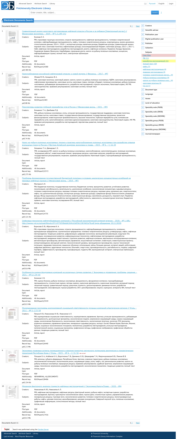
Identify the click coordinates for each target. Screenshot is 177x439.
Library (52, 3)
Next (138, 26)
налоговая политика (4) (152, 83)
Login (171, 3)
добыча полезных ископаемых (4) (156, 77)
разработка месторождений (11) (156, 61)
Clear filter (147, 55)
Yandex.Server (43, 429)
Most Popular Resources (24, 436)
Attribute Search (40, 3)
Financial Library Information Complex (107, 436)
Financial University (100, 433)
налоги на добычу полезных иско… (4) (158, 80)
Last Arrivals (8, 436)
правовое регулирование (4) (154, 72)
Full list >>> (146, 86)
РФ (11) (146, 58)
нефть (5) (146, 66)
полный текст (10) (150, 64)
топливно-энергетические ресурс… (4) (158, 75)
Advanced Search (25, 3)
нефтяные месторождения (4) (154, 69)
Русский (152, 3)
